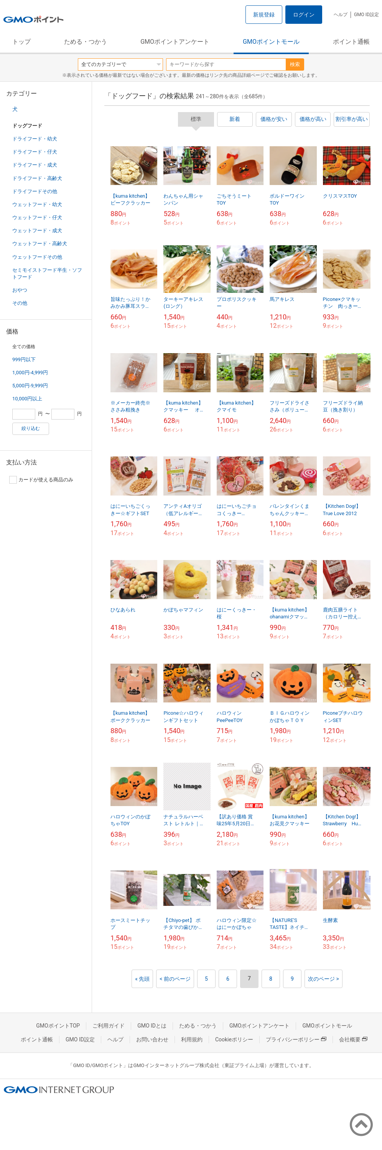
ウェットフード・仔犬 (37, 217)
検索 (295, 64)
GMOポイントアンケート (174, 41)
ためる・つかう (85, 41)
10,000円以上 (27, 399)
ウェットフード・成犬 (37, 230)
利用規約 (192, 1039)
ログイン (303, 15)
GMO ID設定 (366, 14)
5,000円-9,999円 (30, 385)
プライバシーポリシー (296, 1039)
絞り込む (30, 428)
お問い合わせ (152, 1039)
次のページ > (323, 979)
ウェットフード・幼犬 (37, 204)
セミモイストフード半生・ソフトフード (47, 273)
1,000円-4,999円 (30, 372)
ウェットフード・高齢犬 (39, 243)
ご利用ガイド (108, 1026)
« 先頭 (142, 979)
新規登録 (264, 15)
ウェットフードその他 (37, 257)
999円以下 (24, 359)
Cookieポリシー (234, 1039)
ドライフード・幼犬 (34, 139)
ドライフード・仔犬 (34, 152)
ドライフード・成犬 (34, 165)
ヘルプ (340, 14)
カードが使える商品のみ (41, 480)
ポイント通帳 (351, 41)
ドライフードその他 (34, 191)
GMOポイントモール (271, 41)
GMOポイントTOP (58, 1026)
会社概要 (353, 1039)
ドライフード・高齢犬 (37, 178)
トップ (21, 41)
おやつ (19, 290)
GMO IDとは (151, 1026)
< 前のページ (175, 979)
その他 (19, 303)
